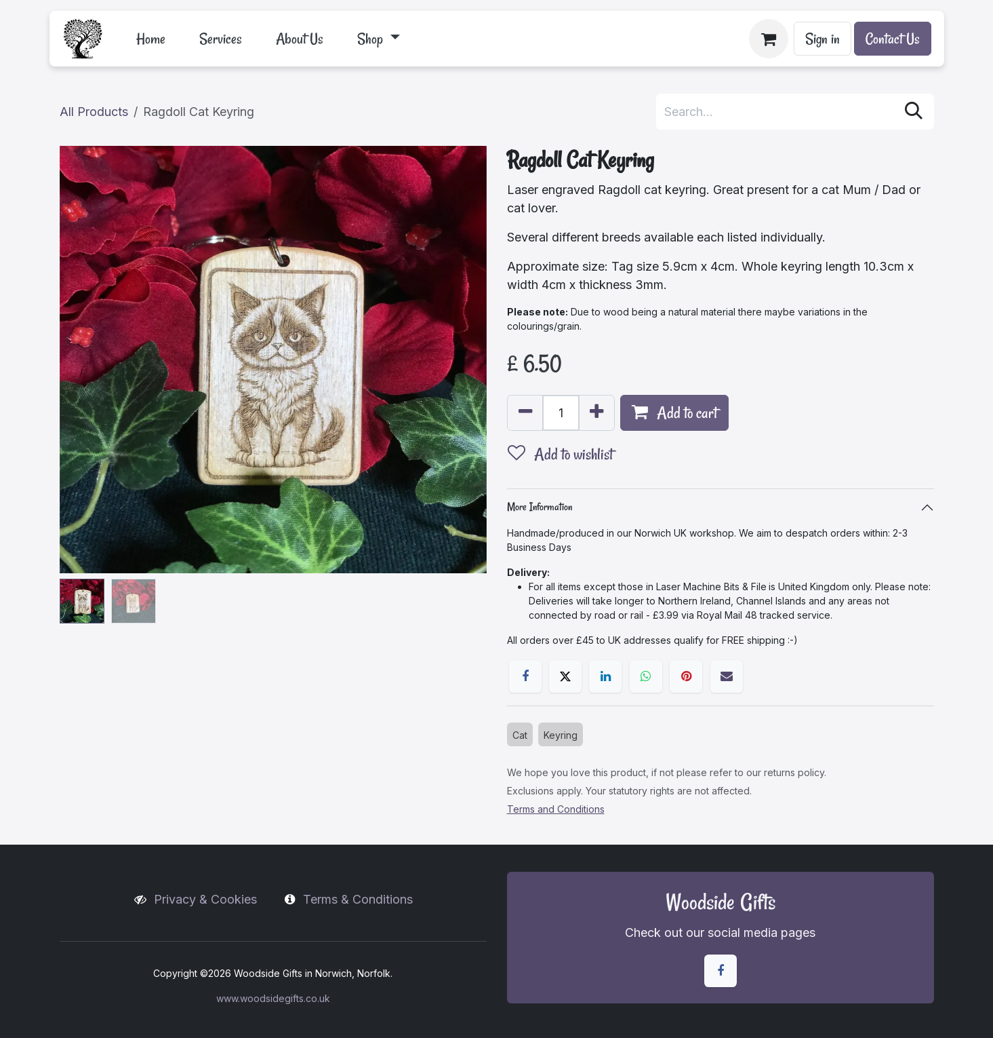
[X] (565, 676)
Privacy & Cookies (205, 899)
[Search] (913, 112)
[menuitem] (150, 38)
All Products (94, 111)
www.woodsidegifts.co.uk (273, 998)
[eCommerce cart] (768, 38)
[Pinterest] (686, 676)
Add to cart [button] (674, 412)
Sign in (822, 38)
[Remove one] (525, 413)
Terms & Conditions (358, 899)
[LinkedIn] (605, 676)
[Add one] (596, 413)
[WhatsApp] (646, 676)
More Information (539, 506)
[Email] (726, 676)
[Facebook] (525, 676)
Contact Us (893, 38)
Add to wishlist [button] (560, 454)
